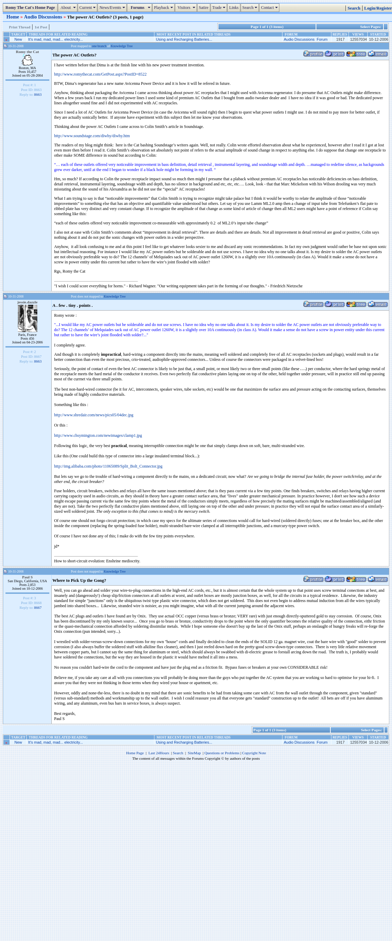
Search (250, 7)
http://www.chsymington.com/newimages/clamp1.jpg (98, 435)
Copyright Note (254, 753)
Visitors (187, 7)
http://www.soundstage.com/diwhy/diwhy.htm (92, 135)
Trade (219, 7)
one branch (99, 46)
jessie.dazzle (27, 302)
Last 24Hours (158, 753)
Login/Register (378, 8)
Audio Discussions (43, 16)
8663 (38, 94)
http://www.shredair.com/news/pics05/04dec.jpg (94, 415)
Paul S (27, 577)
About (68, 7)
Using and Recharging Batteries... (184, 39)
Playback (164, 7)
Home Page (135, 753)
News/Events (112, 7)
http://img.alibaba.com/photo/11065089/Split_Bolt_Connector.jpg (108, 466)
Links (233, 7)
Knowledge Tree (122, 46)
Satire (203, 7)
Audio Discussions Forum (306, 39)
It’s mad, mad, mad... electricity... (55, 39)
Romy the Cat (27, 52)
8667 (38, 607)
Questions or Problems (221, 753)
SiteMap (194, 753)
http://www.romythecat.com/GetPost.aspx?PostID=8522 (100, 74)
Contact (270, 7)
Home (13, 16)
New (18, 39)
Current (88, 7)
